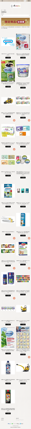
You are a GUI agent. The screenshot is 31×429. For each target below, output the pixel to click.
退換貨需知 (18, 427)
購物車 (28, 0)
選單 (2, 0)
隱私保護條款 (15, 427)
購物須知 (12, 427)
